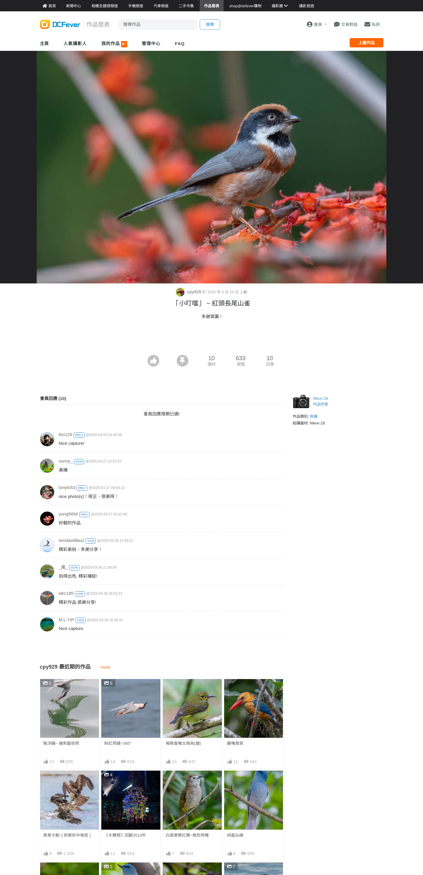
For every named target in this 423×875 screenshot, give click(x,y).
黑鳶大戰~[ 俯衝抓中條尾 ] (67, 835)
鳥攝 (313, 416)
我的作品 (114, 44)
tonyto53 (67, 487)
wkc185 (66, 593)
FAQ (180, 43)
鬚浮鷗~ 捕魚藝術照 (61, 743)
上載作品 (366, 42)
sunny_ (66, 460)
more (105, 667)
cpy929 (189, 291)
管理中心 (151, 43)
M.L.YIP (66, 619)
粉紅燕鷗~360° (117, 743)
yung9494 (68, 513)
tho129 (65, 434)
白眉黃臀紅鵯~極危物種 (187, 835)
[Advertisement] (212, 339)
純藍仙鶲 (235, 835)
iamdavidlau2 (71, 540)
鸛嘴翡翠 (235, 743)
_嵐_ (63, 567)
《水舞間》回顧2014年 (125, 835)
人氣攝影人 (75, 43)
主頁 (44, 43)
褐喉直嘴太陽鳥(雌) (183, 743)
